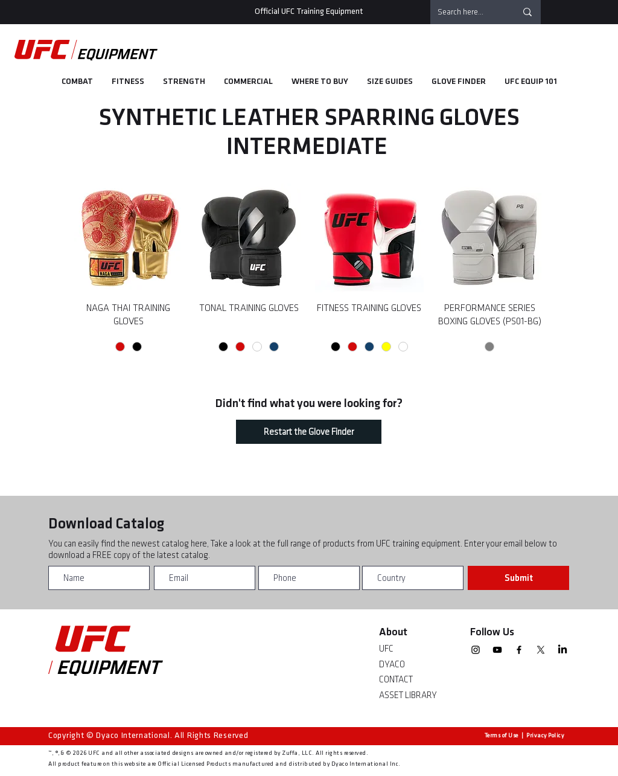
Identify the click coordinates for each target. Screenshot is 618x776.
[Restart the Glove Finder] (308, 432)
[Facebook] (519, 649)
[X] (540, 649)
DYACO (392, 664)
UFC (386, 649)
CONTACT (396, 679)
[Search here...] (468, 12)
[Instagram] (475, 649)
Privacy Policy (545, 735)
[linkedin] (562, 649)
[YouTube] (497, 649)
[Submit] (518, 578)
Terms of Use (501, 735)
